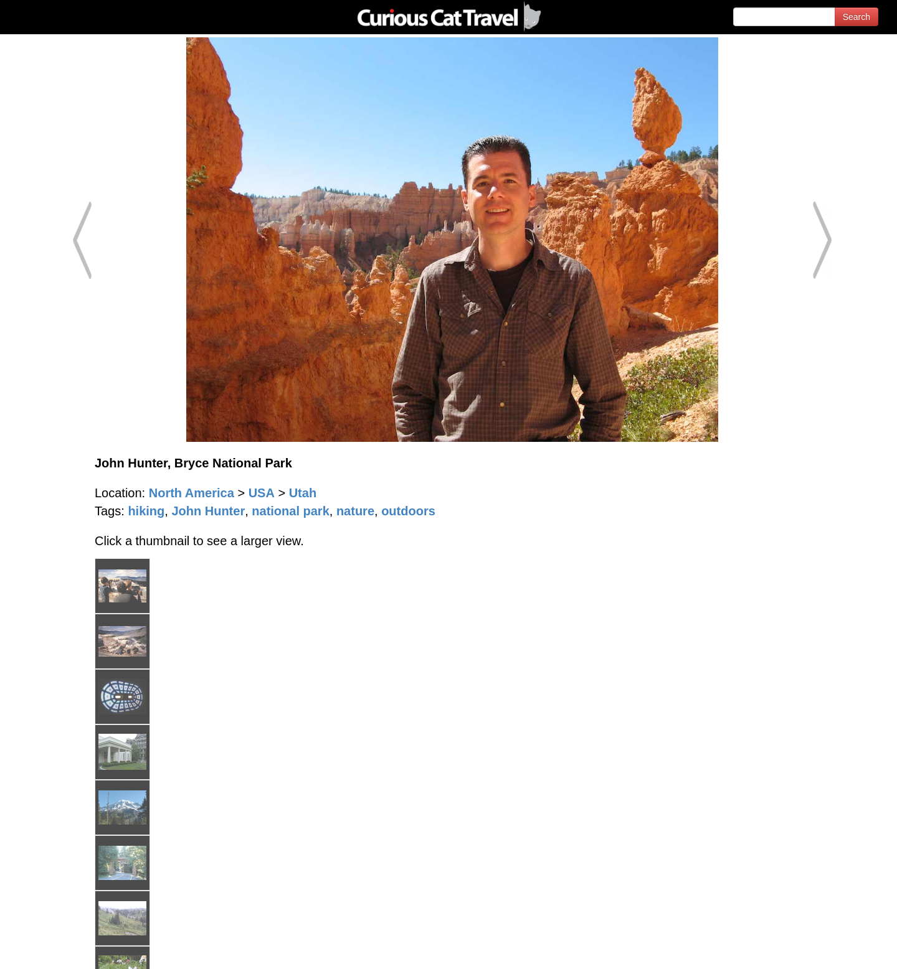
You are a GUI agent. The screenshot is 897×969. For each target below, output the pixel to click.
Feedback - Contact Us (836, 948)
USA (262, 493)
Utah (302, 493)
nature (355, 511)
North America (191, 493)
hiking (146, 511)
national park (290, 511)
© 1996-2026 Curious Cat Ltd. (76, 948)
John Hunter (208, 511)
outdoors (408, 511)
